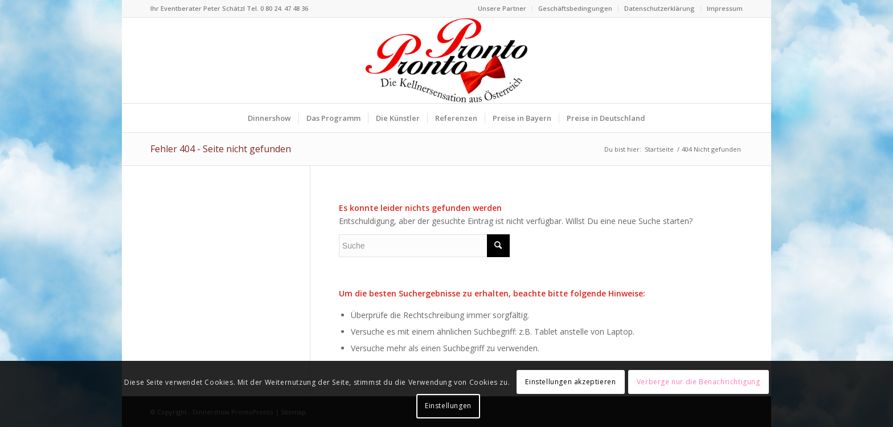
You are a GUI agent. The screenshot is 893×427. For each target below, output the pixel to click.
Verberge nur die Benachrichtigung (698, 382)
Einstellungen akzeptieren (570, 382)
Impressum (725, 8)
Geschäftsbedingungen (575, 8)
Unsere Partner (502, 8)
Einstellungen (448, 405)
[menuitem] (502, 8)
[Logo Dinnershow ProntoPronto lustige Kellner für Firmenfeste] (446, 60)
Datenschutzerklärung (659, 8)
